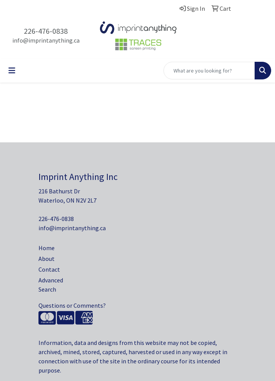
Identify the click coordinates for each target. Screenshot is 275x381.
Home (46, 248)
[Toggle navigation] (12, 70)
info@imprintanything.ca (46, 40)
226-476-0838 (46, 31)
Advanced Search (50, 284)
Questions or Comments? (72, 305)
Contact (49, 269)
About (46, 258)
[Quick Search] (209, 70)
